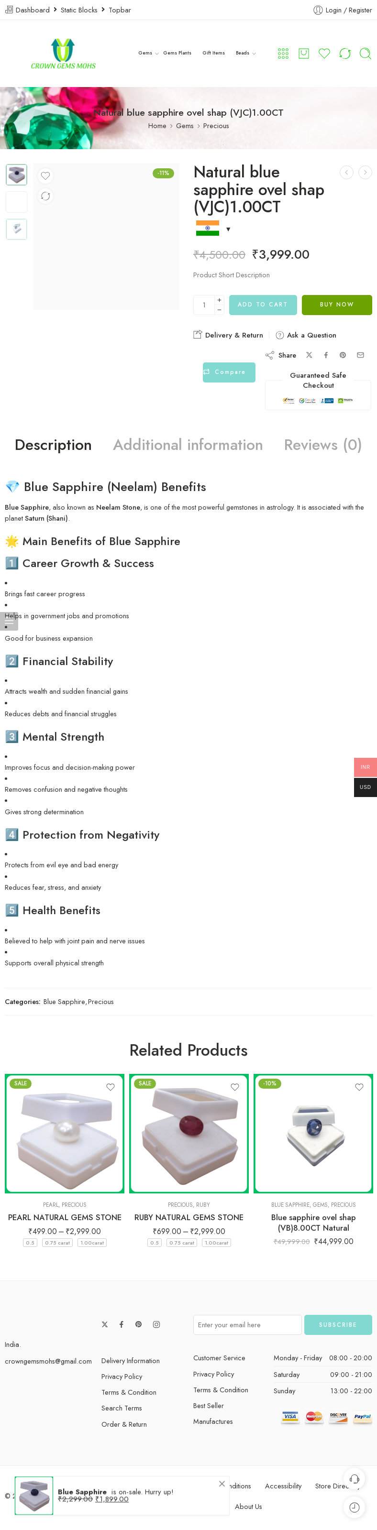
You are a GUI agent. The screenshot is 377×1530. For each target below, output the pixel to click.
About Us (248, 1506)
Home (157, 125)
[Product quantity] (204, 305)
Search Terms (121, 1408)
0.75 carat (57, 1242)
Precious (216, 125)
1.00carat (92, 1242)
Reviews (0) (323, 445)
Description (53, 445)
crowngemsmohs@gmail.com (48, 1361)
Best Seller (208, 1405)
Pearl (50, 1205)
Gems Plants (177, 53)
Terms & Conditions (222, 1486)
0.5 (30, 1242)
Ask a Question (305, 335)
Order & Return (124, 1424)
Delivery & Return (228, 334)
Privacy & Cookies (152, 1486)
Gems (146, 53)
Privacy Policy (121, 1376)
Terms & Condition (128, 1392)
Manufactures (213, 1421)
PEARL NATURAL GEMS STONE (65, 1217)
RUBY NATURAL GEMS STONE (189, 1217)
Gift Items (213, 53)
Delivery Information (130, 1360)
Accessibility (283, 1486)
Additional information (188, 445)
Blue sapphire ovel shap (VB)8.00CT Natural (313, 1223)
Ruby (203, 1205)
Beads (241, 53)
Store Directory (337, 1486)
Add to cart (263, 304)
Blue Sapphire (64, 1001)
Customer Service (219, 1358)
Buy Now (337, 304)
